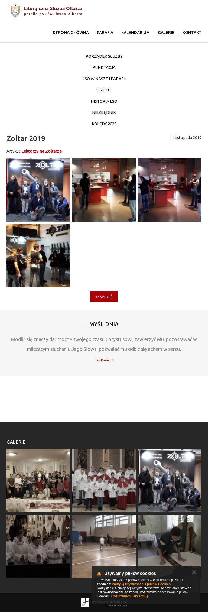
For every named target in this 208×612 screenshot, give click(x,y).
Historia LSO (104, 101)
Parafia (105, 32)
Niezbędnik (104, 112)
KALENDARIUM (135, 32)
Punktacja (104, 67)
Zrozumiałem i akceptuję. (129, 596)
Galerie (166, 32)
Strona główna (71, 32)
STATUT (104, 90)
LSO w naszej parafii (104, 78)
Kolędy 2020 (104, 123)
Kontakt (192, 32)
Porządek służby (104, 56)
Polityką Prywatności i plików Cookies (141, 584)
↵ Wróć (104, 296)
